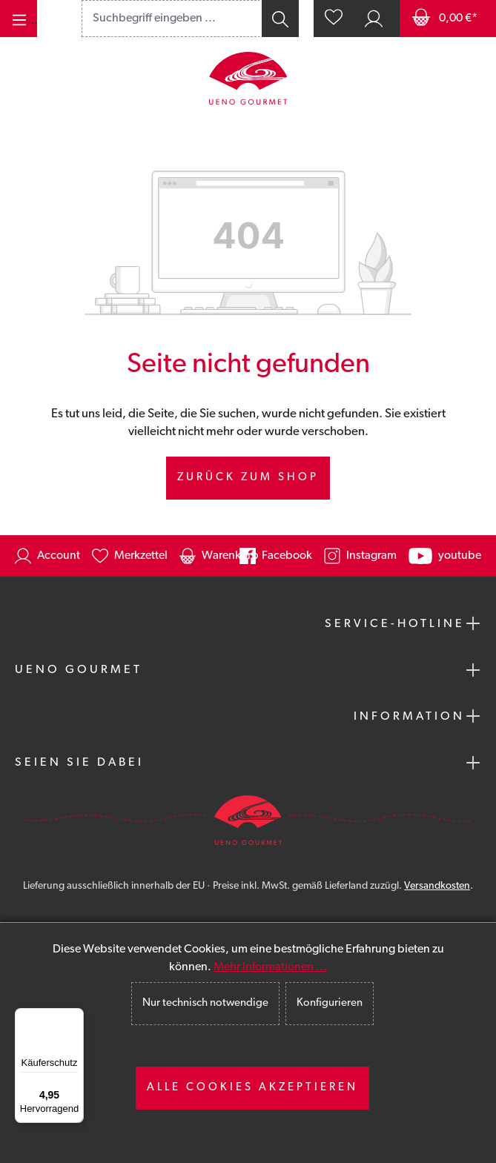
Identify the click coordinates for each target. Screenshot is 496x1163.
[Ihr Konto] (374, 18)
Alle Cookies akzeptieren (252, 1087)
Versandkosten (437, 886)
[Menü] (18, 18)
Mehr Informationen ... (270, 967)
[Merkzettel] (334, 18)
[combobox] (171, 18)
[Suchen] (279, 18)
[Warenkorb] (448, 18)
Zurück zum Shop (248, 477)
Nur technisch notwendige (205, 1003)
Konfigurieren (330, 1003)
